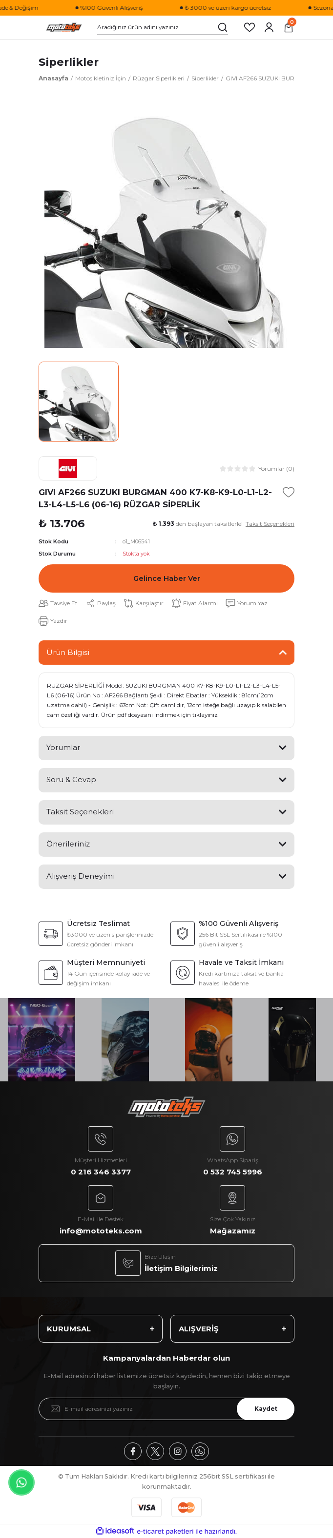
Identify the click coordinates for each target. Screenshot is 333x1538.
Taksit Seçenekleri (80, 811)
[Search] (162, 27)
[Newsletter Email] (166, 1409)
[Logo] (64, 27)
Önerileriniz (68, 843)
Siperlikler (69, 62)
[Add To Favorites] (288, 492)
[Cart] (288, 27)
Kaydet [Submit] (265, 1408)
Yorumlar (63, 747)
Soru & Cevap (71, 779)
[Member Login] (269, 27)
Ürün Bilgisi (67, 652)
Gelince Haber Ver (166, 578)
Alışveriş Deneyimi (80, 876)
